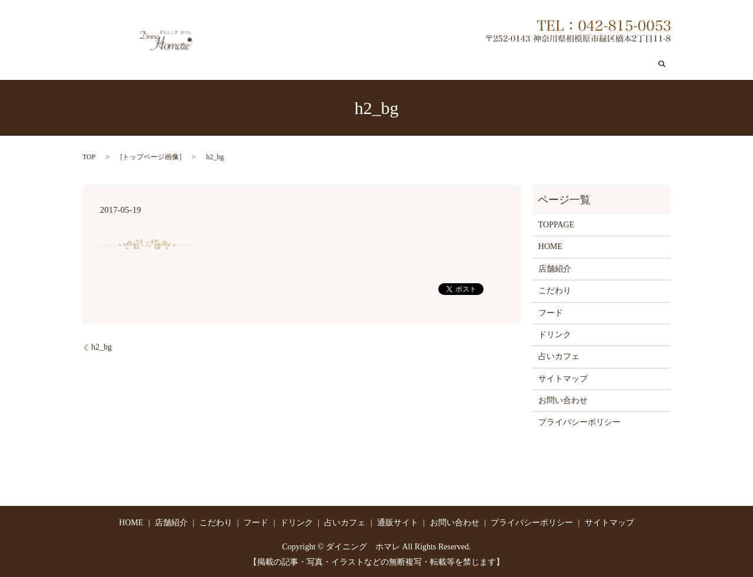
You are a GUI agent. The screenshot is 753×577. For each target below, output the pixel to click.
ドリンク (458, 65)
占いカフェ (508, 65)
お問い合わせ (622, 65)
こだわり (374, 65)
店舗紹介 (328, 65)
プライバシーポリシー (579, 422)
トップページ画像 (150, 156)
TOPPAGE (556, 224)
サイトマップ (563, 378)
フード (416, 65)
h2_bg (101, 346)
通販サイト (563, 65)
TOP (88, 156)
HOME (550, 246)
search (662, 64)
